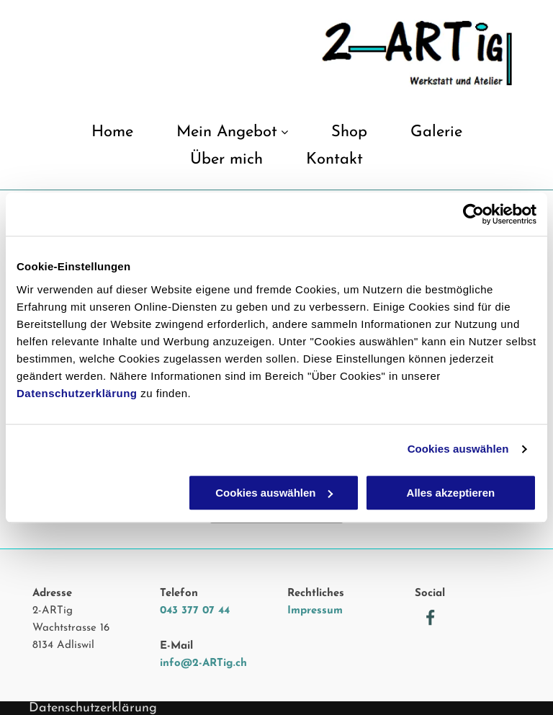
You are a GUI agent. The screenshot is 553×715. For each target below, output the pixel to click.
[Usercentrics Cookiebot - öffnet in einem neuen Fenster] (473, 214)
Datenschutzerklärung (77, 393)
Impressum (315, 610)
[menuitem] (112, 137)
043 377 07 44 (195, 610)
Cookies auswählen (458, 449)
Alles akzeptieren (451, 493)
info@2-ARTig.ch (203, 663)
